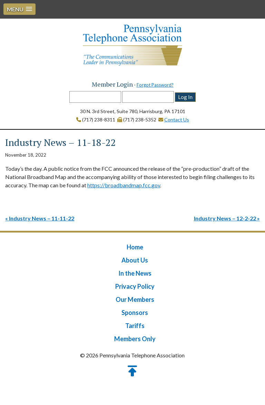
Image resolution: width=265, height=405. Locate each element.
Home (135, 247)
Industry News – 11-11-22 (41, 218)
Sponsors (134, 312)
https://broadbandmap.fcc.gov (123, 185)
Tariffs (135, 325)
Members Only (135, 339)
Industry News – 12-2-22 (225, 218)
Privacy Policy (135, 286)
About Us (134, 260)
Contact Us (176, 119)
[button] (19, 9)
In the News (134, 273)
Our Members (135, 299)
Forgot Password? (155, 85)
